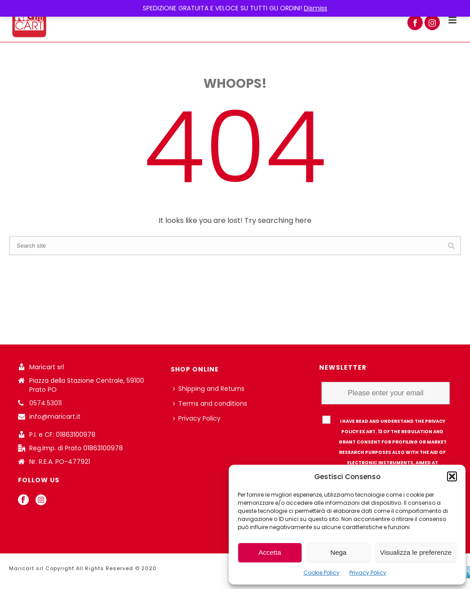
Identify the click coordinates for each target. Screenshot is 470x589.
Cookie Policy (321, 572)
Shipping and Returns (208, 388)
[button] (451, 476)
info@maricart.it (55, 416)
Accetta (269, 552)
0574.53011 (45, 403)
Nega (338, 552)
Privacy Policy (367, 572)
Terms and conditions (210, 403)
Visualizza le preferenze (416, 552)
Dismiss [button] (315, 8)
